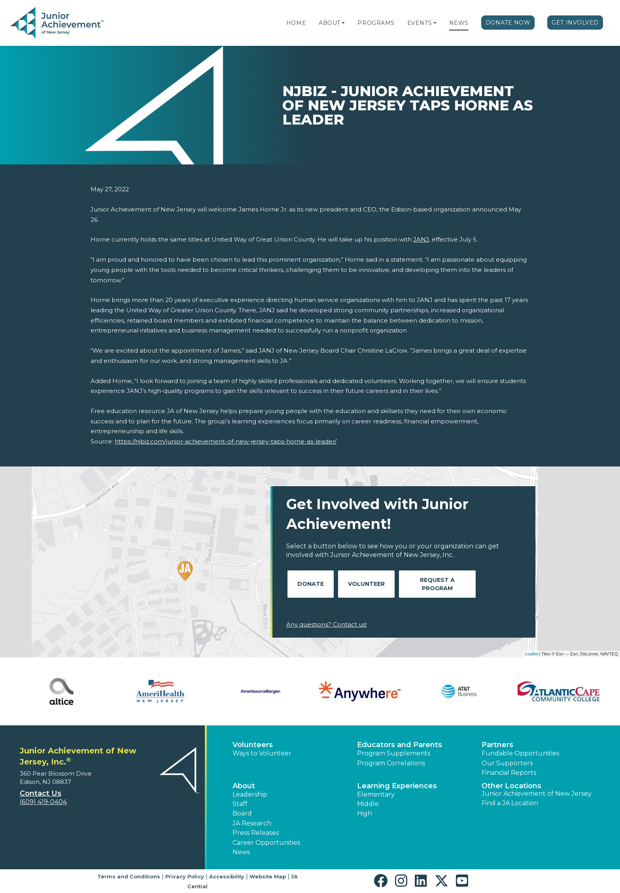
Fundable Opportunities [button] (520, 753)
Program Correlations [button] (391, 763)
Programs (375, 22)
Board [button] (242, 813)
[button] (343, 22)
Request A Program (437, 584)
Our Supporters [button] (507, 763)
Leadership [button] (249, 794)
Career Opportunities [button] (266, 842)
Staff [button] (240, 804)
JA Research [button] (251, 823)
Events (419, 22)
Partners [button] (497, 744)
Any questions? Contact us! (326, 624)
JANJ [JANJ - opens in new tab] (421, 239)
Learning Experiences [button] (397, 785)
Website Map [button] (268, 876)
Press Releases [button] (255, 832)
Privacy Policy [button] (184, 876)
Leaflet (531, 653)
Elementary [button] (376, 794)
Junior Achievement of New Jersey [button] (537, 793)
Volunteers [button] (252, 744)
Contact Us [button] (40, 793)
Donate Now (508, 22)
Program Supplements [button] (393, 753)
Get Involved (575, 22)
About (329, 22)
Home (296, 22)
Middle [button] (368, 804)
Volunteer (366, 583)
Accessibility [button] (226, 876)
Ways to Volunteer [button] (261, 753)
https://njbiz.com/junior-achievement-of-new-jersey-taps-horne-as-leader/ (225, 441)
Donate (310, 583)
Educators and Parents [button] (399, 744)
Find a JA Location (510, 803)
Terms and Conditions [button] (128, 876)
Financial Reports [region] (509, 772)
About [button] (243, 785)
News (459, 22)
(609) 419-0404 (43, 802)
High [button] (364, 813)
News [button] (241, 852)
